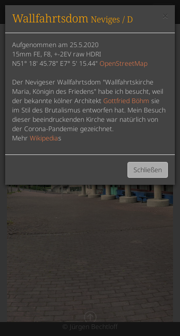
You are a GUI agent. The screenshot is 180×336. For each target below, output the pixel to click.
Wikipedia (44, 137)
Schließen (147, 169)
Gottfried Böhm (126, 100)
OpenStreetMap (123, 63)
